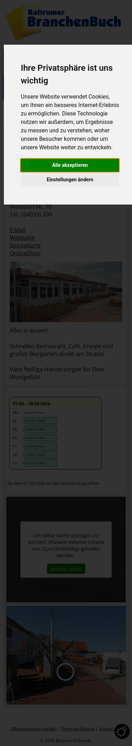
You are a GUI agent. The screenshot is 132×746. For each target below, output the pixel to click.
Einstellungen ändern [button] (70, 179)
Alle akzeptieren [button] (70, 165)
